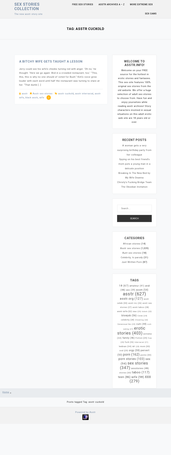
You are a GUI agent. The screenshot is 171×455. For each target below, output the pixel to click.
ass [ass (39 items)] (130, 290)
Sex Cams (151, 13)
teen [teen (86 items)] (124, 377)
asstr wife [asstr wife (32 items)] (124, 311)
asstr (25, 93)
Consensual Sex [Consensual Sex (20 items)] (126, 324)
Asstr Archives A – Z (112, 4)
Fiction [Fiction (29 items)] (141, 338)
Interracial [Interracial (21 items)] (141, 342)
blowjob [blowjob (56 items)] (129, 315)
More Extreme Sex (141, 4)
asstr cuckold (66, 93)
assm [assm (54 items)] (142, 289)
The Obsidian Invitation (134, 186)
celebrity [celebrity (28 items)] (127, 320)
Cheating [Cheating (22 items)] (141, 320)
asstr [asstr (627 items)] (134, 293)
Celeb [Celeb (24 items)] (142, 316)
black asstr (31, 97)
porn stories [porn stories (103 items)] (131, 359)
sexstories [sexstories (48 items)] (140, 368)
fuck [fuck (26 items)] (129, 342)
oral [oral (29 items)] (123, 350)
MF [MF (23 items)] (135, 346)
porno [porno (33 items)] (146, 355)
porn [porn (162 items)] (131, 354)
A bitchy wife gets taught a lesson (51, 61)
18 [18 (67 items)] (124, 285)
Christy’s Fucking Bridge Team (134, 182)
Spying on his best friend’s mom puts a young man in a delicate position (134, 164)
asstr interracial (84, 93)
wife (41, 97)
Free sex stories (82, 4)
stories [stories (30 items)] (125, 373)
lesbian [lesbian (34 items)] (125, 346)
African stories (131, 243)
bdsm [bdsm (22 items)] (147, 312)
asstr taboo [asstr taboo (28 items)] (141, 307)
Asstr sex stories (43, 93)
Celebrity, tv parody (132, 257)
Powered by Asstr (85, 412)
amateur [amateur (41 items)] (137, 286)
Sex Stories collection (26, 6)
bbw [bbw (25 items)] (137, 311)
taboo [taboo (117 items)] (141, 372)
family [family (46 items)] (128, 338)
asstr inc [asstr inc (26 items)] (135, 303)
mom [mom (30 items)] (145, 346)
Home (5, 392)
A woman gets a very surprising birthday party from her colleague (134, 150)
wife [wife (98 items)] (137, 377)
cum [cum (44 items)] (141, 324)
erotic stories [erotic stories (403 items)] (131, 331)
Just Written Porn (132, 262)
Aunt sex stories (131, 253)
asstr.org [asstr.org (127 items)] (131, 298)
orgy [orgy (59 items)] (134, 350)
